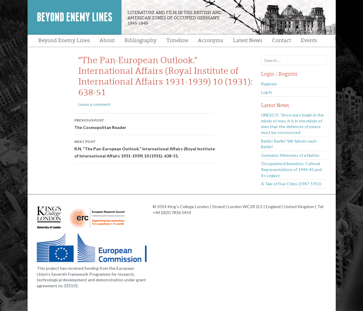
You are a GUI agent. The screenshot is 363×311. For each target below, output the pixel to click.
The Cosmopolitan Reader (144, 123)
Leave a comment (94, 104)
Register (269, 83)
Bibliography (140, 40)
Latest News (247, 40)
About (107, 40)
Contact (281, 40)
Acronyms (210, 40)
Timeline (177, 40)
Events (309, 40)
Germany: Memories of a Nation (290, 155)
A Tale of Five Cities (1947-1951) (291, 183)
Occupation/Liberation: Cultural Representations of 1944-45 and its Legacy (291, 169)
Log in (266, 92)
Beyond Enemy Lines (74, 17)
